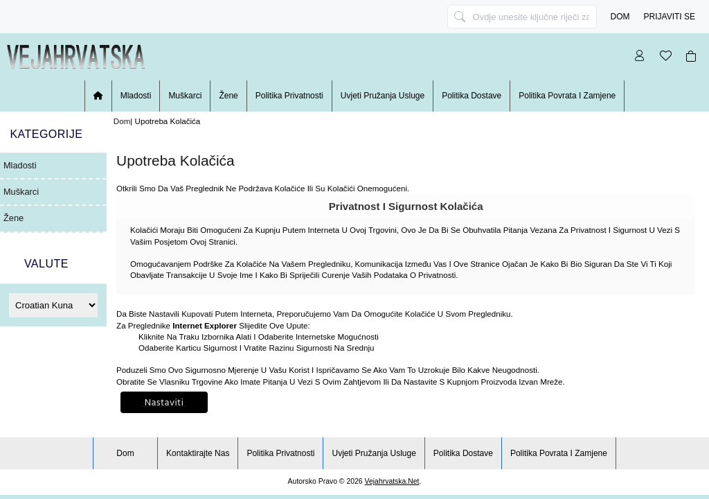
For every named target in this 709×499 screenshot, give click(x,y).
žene (228, 95)
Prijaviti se (669, 16)
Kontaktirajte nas (197, 453)
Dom (620, 16)
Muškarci (184, 95)
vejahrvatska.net (392, 481)
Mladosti (136, 95)
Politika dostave (471, 95)
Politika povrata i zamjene (567, 95)
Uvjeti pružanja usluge (382, 95)
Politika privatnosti (289, 95)
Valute (46, 264)
